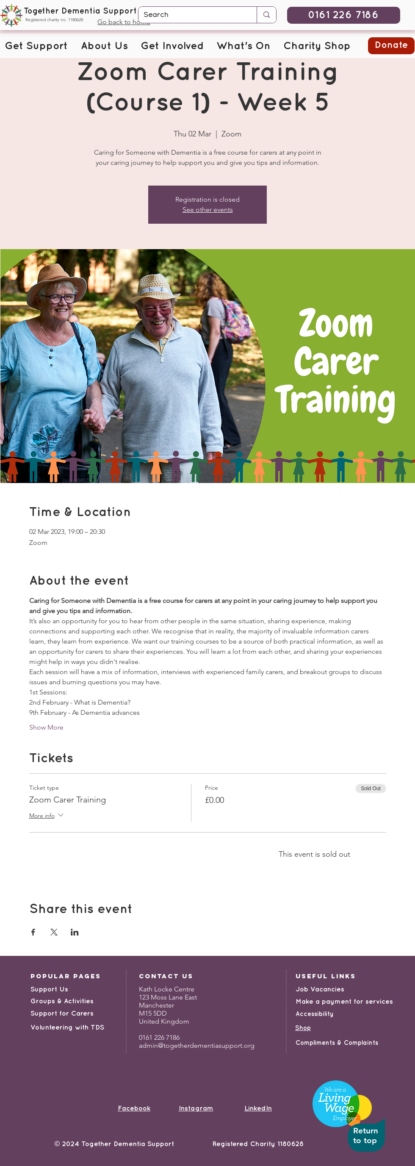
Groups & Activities (62, 1001)
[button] (36, 46)
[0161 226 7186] (343, 15)
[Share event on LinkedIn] (75, 932)
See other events (208, 209)
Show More (46, 727)
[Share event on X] (54, 932)
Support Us (49, 989)
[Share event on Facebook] (33, 932)
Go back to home (123, 22)
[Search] (191, 15)
